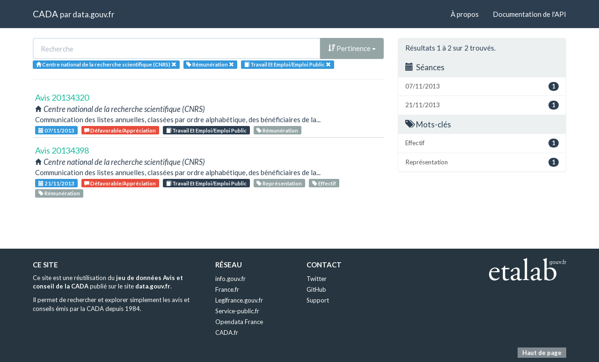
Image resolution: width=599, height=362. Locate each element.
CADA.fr (226, 332)
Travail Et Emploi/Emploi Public (206, 130)
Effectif (324, 183)
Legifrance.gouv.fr (239, 300)
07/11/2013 (56, 130)
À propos (465, 14)
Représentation (279, 183)
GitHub (316, 289)
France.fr (227, 289)
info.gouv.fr (230, 278)
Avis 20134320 (62, 97)
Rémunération (277, 130)
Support (318, 300)
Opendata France (239, 321)
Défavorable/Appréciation (120, 130)
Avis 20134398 (62, 150)
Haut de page (542, 352)
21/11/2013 (56, 183)
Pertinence (352, 48)
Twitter (317, 278)
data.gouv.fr (93, 14)
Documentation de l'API (529, 14)
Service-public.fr (237, 311)
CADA (45, 13)
